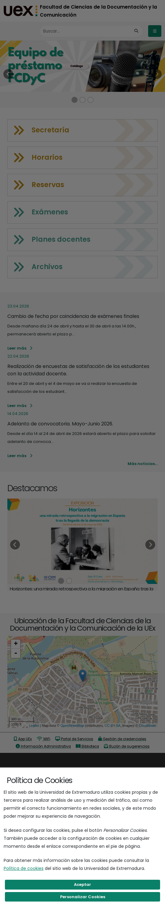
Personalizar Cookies (82, 897)
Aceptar (82, 884)
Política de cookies (24, 868)
